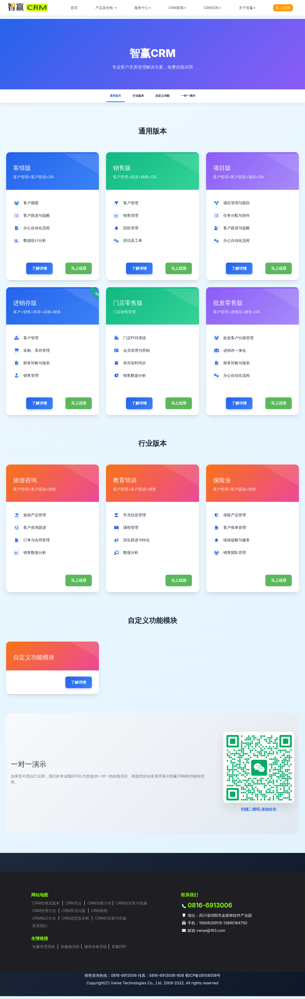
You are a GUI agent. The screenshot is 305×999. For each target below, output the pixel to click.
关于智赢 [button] (247, 7)
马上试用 (78, 271)
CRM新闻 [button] (177, 7)
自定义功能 (165, 97)
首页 (74, 7)
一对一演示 (198, 97)
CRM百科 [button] (212, 7)
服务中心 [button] (142, 7)
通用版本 (104, 97)
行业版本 (134, 97)
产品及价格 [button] (105, 7)
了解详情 (39, 271)
